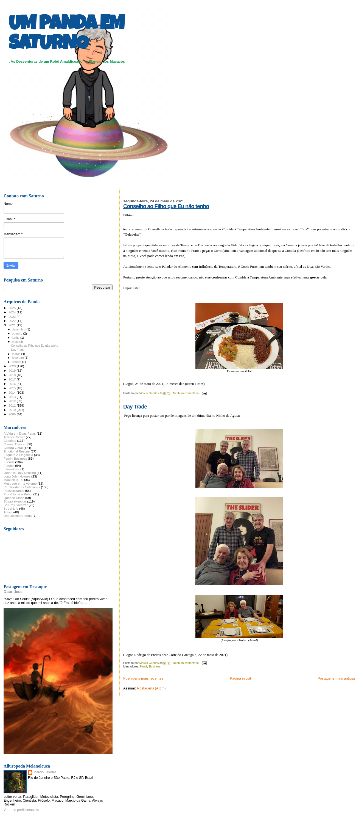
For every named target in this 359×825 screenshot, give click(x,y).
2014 (12, 392)
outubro (17, 333)
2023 (12, 316)
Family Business (150, 666)
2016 (12, 383)
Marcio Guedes (45, 772)
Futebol (9, 465)
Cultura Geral (13, 447)
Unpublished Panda (18, 515)
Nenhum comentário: (186, 393)
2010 (12, 410)
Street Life (11, 508)
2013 (12, 397)
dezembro (19, 329)
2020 (12, 366)
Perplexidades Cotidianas (22, 487)
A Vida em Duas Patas (20, 433)
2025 (12, 308)
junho (16, 337)
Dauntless (13, 591)
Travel (8, 512)
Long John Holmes (17, 476)
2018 (12, 375)
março (16, 353)
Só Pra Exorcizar (16, 505)
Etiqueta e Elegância (18, 455)
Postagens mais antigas (336, 678)
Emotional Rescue (17, 451)
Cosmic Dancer (15, 444)
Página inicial (240, 678)
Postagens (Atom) (151, 688)
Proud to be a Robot (18, 494)
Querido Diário (14, 498)
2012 (12, 401)
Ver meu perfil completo (21, 810)
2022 (12, 320)
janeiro (17, 361)
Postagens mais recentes (143, 678)
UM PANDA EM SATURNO (66, 35)
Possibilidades (14, 490)
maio (15, 341)
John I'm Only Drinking (20, 472)
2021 (12, 325)
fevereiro (18, 357)
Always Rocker (14, 437)
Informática (11, 469)
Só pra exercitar (15, 501)
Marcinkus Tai (13, 480)
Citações (10, 440)
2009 (12, 414)
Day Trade (135, 407)
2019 (12, 370)
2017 (12, 379)
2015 (12, 388)
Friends (9, 462)
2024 (12, 312)
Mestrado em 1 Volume (20, 483)
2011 (12, 405)
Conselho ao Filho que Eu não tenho (166, 206)
